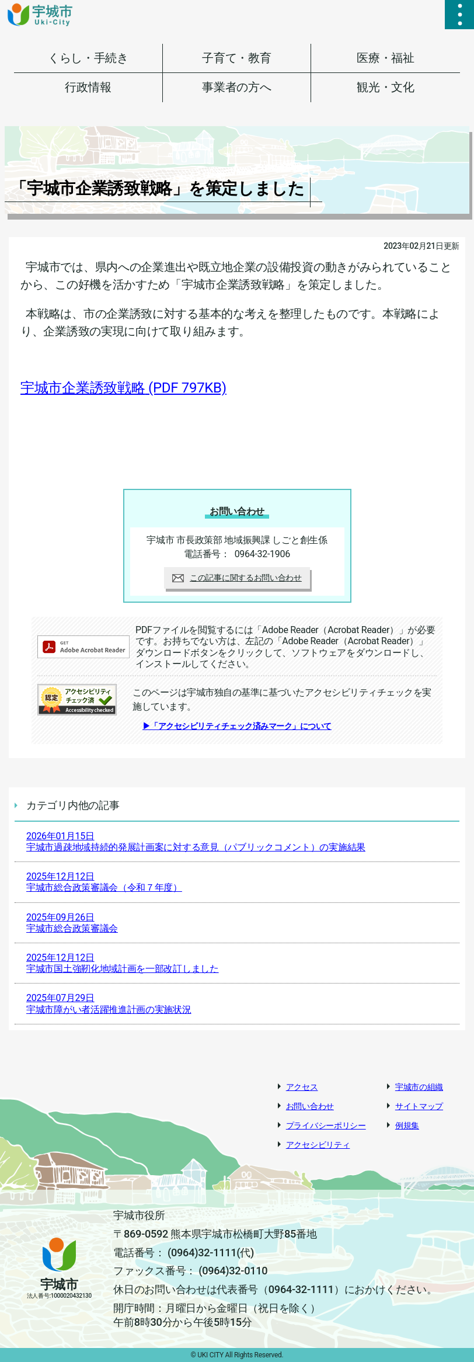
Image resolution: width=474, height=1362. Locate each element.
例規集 (407, 1125)
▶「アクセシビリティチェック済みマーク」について (237, 726)
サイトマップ (419, 1106)
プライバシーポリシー (326, 1125)
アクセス (302, 1087)
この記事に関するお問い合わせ (237, 577)
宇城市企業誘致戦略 (123, 388)
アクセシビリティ (318, 1144)
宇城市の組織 (419, 1087)
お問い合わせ (310, 1106)
